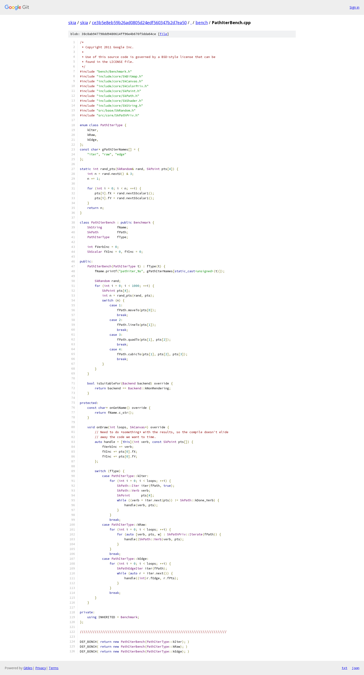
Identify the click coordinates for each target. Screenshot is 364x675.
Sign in (354, 7)
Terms (53, 668)
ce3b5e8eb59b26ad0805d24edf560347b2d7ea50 (139, 22)
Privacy (40, 668)
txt (344, 668)
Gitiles (27, 668)
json (355, 668)
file (163, 34)
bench (201, 22)
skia (72, 22)
